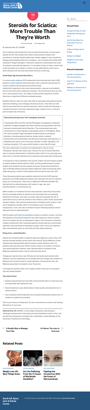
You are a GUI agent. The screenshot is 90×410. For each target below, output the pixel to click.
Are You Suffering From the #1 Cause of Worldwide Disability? (32, 375)
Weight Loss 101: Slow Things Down (11, 372)
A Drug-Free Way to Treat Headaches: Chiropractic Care (76, 33)
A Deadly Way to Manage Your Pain (17, 329)
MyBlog (70, 87)
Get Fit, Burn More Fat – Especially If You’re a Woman (75, 42)
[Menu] (84, 3)
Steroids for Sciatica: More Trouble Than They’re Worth (33, 31)
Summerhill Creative (68, 398)
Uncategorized (39, 43)
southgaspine (26, 43)
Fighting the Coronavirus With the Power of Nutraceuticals (52, 375)
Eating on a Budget (74, 56)
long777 (70, 81)
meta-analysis (16, 80)
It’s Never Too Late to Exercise (49, 329)
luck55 (69, 74)
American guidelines (25, 215)
